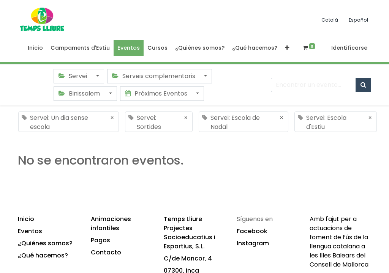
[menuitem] (35, 48)
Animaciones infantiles (111, 223)
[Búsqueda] (363, 85)
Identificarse (349, 48)
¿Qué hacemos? (43, 255)
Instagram (253, 243)
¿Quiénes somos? (45, 243)
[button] (287, 48)
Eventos (30, 231)
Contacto (106, 252)
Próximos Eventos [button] (157, 93)
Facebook (252, 231)
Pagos (100, 240)
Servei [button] (74, 76)
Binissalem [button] (80, 93)
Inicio (26, 219)
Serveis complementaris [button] (154, 76)
